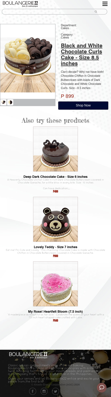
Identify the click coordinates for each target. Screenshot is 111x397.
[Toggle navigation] (105, 4)
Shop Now (83, 105)
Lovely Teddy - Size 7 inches (55, 247)
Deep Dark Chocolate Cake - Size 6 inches (55, 177)
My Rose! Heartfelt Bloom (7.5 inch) (55, 311)
